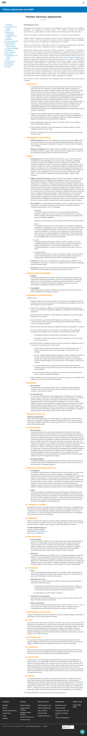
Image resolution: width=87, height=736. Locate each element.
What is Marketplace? (62, 718)
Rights (8, 30)
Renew (5, 708)
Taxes (8, 59)
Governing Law (10, 61)
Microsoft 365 (42, 713)
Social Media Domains (10, 711)
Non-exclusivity (10, 52)
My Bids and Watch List (61, 714)
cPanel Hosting (25, 705)
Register (5, 705)
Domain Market (60, 708)
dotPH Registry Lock (44, 705)
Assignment (9, 63)
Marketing (9, 39)
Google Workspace (44, 716)
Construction (10, 65)
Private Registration (44, 708)
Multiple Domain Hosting (25, 713)
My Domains (7, 713)
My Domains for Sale (62, 711)
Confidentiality (10, 43)
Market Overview (60, 705)
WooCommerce (25, 720)
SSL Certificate (42, 711)
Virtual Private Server (27, 717)
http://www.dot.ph (68, 57)
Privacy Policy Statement (33, 726)
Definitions (9, 25)
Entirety (8, 66)
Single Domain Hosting (25, 709)
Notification (9, 50)
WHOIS (5, 718)
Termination (9, 54)
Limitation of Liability (12, 48)
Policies (45, 726)
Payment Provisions (12, 41)
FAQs (4, 716)
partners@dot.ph (42, 531)
